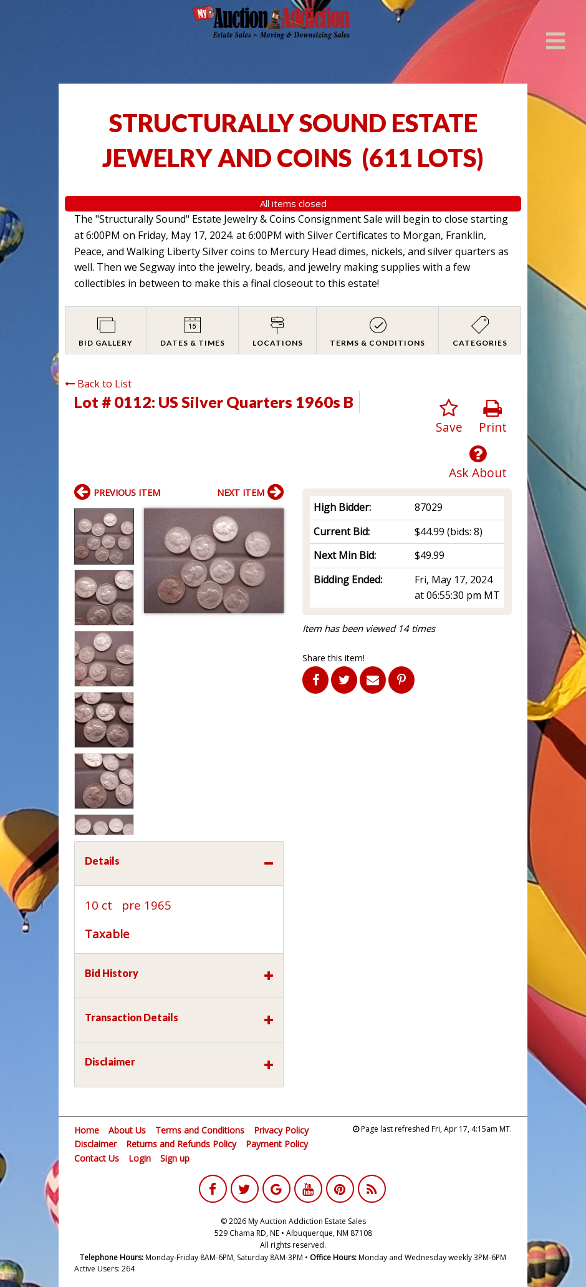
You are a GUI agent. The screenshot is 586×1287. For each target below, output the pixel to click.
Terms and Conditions (199, 1130)
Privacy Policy (281, 1130)
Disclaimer (95, 1144)
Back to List (98, 384)
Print (493, 417)
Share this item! (333, 658)
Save (449, 417)
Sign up (175, 1158)
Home (86, 1130)
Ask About (478, 462)
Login (139, 1158)
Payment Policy (277, 1144)
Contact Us (96, 1158)
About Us (127, 1130)
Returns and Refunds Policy (181, 1144)
